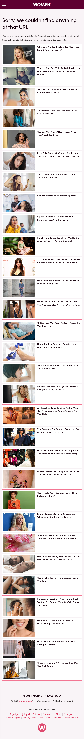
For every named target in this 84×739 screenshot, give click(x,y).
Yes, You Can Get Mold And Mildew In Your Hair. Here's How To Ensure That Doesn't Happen (58, 71)
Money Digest (30, 718)
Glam (58, 714)
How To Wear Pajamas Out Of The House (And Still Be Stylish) (58, 282)
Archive (37, 696)
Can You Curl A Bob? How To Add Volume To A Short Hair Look (58, 133)
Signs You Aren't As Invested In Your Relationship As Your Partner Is (55, 218)
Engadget (14, 714)
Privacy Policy (53, 696)
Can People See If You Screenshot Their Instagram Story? (57, 494)
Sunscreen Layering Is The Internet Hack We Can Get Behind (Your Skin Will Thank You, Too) (58, 602)
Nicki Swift (45, 718)
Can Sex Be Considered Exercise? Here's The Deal (57, 579)
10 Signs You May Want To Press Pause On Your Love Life (58, 324)
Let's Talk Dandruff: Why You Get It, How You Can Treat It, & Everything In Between (58, 154)
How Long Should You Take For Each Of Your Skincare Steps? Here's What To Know (58, 303)
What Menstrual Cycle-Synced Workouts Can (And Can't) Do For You (57, 388)
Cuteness (48, 714)
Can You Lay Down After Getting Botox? (57, 195)
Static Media (25, 701)
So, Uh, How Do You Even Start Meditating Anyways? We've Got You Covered (58, 239)
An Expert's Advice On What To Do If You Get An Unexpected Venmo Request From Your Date (58, 411)
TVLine (36, 714)
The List (58, 718)
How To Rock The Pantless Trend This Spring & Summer (56, 643)
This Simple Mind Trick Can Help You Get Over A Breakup (57, 112)
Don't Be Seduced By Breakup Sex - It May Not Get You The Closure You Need (58, 558)
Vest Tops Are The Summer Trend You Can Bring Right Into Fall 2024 (58, 430)
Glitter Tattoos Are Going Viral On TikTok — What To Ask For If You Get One (58, 473)
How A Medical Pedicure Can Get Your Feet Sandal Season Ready (56, 346)
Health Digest (13, 718)
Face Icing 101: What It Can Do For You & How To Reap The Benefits (57, 622)
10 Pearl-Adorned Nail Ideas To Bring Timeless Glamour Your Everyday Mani (56, 537)
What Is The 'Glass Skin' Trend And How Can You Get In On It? (57, 91)
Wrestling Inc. (71, 718)
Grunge (68, 714)
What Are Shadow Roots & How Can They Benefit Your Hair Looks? (58, 48)
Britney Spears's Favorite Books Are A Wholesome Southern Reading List (56, 515)
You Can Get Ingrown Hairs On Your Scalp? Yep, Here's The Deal (58, 176)
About (26, 696)
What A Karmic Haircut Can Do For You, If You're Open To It (58, 367)
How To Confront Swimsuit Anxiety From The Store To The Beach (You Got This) (57, 452)
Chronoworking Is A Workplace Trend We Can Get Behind (57, 664)
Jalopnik (26, 714)
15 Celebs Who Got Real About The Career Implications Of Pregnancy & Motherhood (58, 261)
